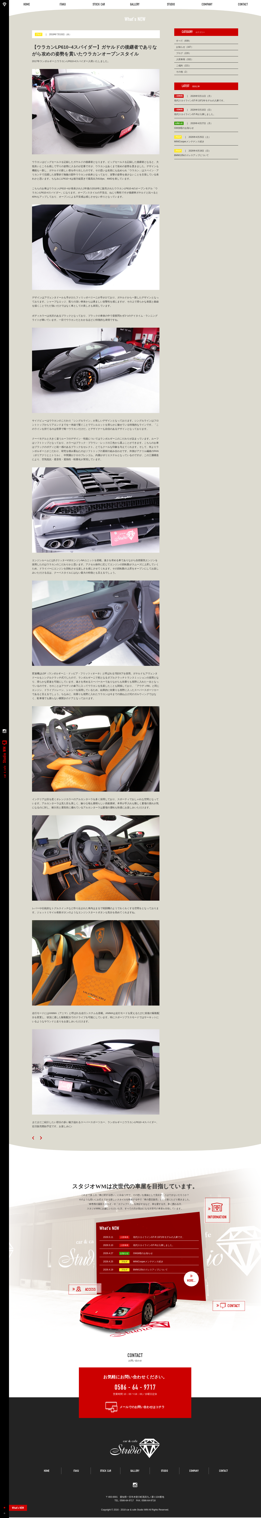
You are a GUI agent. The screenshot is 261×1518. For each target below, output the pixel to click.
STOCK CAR (105, 1472)
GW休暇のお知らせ (143, 1253)
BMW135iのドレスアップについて (150, 1269)
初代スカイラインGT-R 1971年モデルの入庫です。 (159, 1237)
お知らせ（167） (184, 47)
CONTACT (223, 1472)
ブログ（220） (183, 53)
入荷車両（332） (184, 59)
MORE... (191, 1281)
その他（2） (182, 71)
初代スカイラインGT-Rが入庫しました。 (154, 1245)
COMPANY (194, 1472)
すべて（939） (183, 40)
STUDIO (164, 1472)
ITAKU (76, 1472)
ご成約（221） (183, 65)
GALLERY (134, 1472)
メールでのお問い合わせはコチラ (142, 1407)
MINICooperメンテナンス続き (148, 1261)
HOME (46, 1472)
